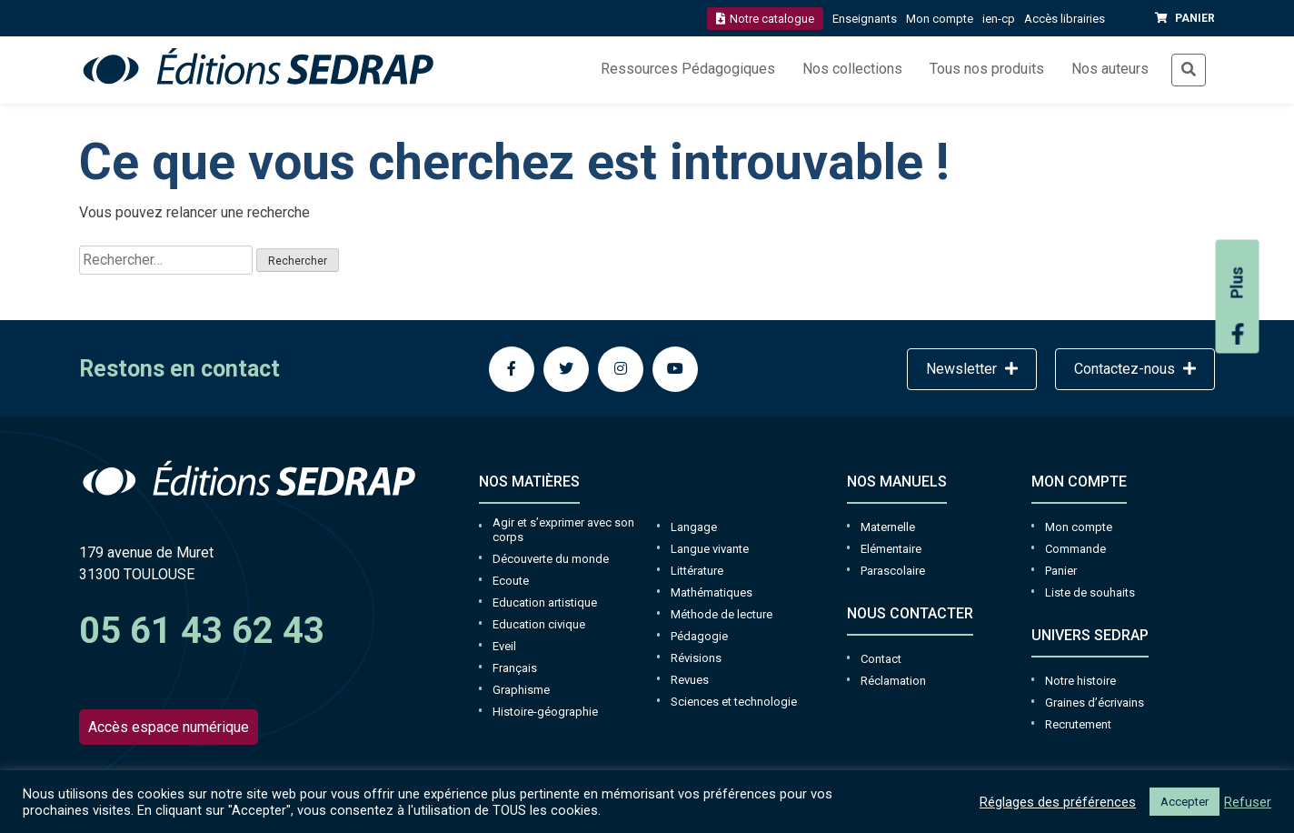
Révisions (696, 658)
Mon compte (939, 18)
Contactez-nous (1135, 368)
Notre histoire (1080, 680)
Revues (690, 680)
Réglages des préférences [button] (1058, 802)
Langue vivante (710, 549)
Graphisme (521, 690)
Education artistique (545, 602)
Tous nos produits (987, 68)
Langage (694, 527)
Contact (881, 659)
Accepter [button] (1184, 801)
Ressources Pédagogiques (688, 68)
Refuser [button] (1247, 802)
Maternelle (888, 527)
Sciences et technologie (734, 701)
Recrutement (1078, 724)
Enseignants (864, 18)
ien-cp (998, 18)
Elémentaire (891, 549)
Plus (1237, 306)
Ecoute (511, 580)
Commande (1075, 549)
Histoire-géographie (545, 711)
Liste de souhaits (1090, 592)
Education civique (539, 624)
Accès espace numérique (168, 727)
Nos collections (852, 68)
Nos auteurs (1110, 68)
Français (515, 668)
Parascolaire (893, 570)
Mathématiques (711, 592)
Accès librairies (1064, 18)
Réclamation (893, 680)
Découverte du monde (551, 559)
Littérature (697, 570)
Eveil (504, 646)
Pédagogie (699, 636)
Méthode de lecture (721, 614)
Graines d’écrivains (1094, 702)
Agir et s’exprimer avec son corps (563, 530)
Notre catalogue (765, 18)
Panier (1061, 570)
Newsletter (972, 368)
